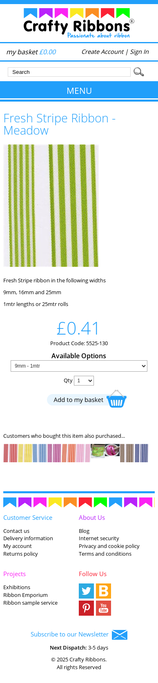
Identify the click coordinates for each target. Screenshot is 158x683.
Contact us (16, 530)
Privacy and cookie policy (109, 546)
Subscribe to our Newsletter (79, 635)
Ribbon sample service (30, 602)
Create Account (102, 51)
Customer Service (27, 517)
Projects (14, 574)
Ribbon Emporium (25, 595)
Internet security (99, 538)
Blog (84, 530)
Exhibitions (16, 587)
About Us (92, 517)
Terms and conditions (105, 553)
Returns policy (20, 553)
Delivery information (28, 538)
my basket (31, 51)
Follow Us (93, 574)
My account (17, 546)
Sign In (139, 51)
